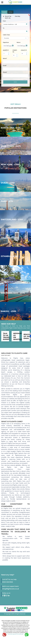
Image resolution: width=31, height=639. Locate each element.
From (4, 21)
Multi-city (6, 18)
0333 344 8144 (7, 582)
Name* (5, 58)
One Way (16, 16)
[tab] (4, 12)
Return (19, 42)
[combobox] (15, 38)
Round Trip (7, 16)
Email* (5, 65)
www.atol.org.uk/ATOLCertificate (15, 634)
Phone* (5, 72)
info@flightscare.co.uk (10, 589)
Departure (6, 42)
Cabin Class (6, 35)
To (3, 28)
